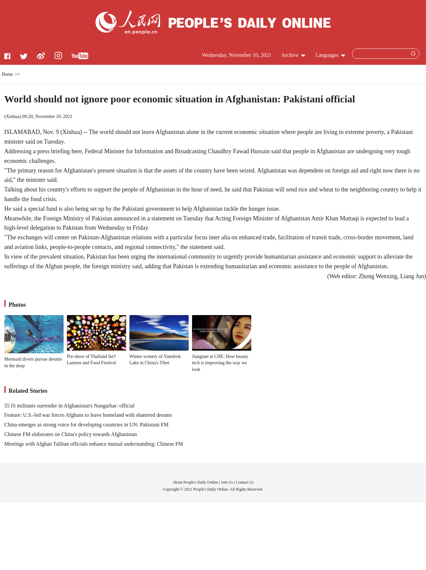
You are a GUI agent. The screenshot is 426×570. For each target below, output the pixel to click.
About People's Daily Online (195, 482)
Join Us (227, 482)
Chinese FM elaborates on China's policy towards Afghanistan (70, 434)
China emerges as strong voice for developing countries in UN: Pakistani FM (86, 424)
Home (7, 74)
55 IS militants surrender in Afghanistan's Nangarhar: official (69, 405)
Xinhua (12, 116)
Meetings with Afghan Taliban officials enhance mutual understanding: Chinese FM (93, 444)
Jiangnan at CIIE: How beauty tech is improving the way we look (220, 363)
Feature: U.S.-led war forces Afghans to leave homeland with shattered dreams (88, 415)
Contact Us (245, 482)
